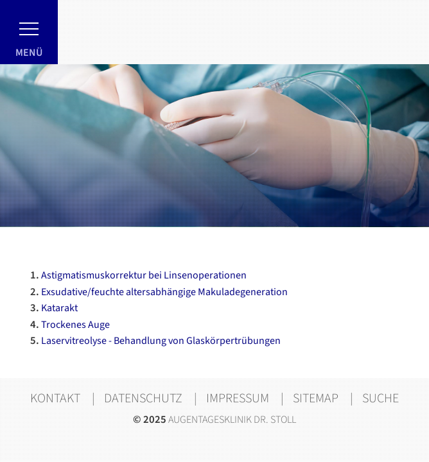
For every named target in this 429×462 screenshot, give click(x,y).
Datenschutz (143, 398)
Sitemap (315, 398)
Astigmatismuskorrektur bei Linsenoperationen (138, 277)
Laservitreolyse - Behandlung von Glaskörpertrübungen (155, 342)
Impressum (237, 398)
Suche (380, 398)
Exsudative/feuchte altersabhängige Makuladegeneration (159, 293)
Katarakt (54, 309)
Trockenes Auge (70, 325)
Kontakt (55, 398)
